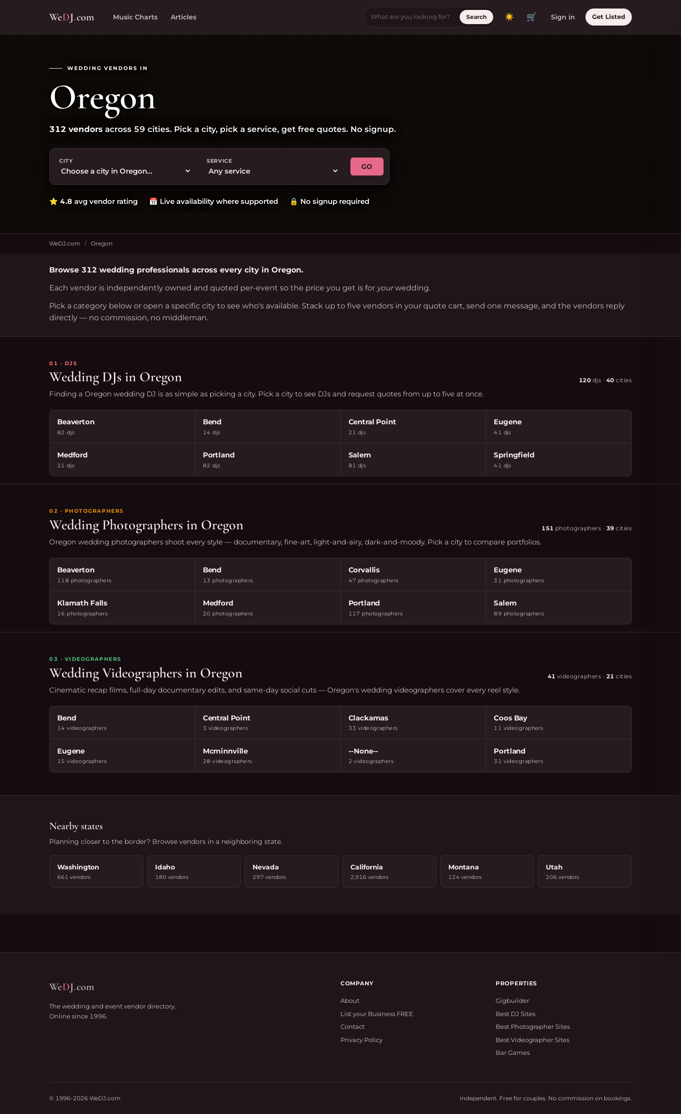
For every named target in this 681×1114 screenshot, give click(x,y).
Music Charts (135, 17)
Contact (352, 1026)
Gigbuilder (512, 1000)
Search (476, 16)
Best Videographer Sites (532, 1040)
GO (367, 166)
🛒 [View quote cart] (531, 17)
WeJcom (71, 17)
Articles (183, 17)
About (349, 1000)
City (66, 161)
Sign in (563, 17)
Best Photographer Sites (533, 1026)
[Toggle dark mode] (509, 17)
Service (219, 161)
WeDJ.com (64, 243)
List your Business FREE (376, 1014)
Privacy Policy (361, 1040)
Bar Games (513, 1052)
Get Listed (608, 16)
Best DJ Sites (515, 1014)
